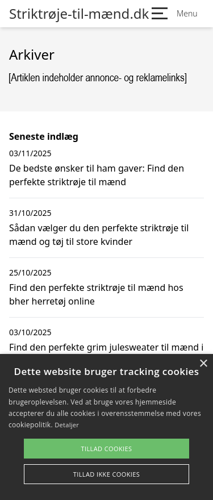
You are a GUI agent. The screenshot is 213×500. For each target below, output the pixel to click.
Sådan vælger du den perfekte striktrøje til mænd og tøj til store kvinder (99, 235)
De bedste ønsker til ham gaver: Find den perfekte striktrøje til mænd (96, 175)
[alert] (106, 427)
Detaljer (67, 424)
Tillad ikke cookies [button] (106, 474)
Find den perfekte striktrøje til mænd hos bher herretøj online (96, 294)
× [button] (203, 364)
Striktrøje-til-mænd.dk (79, 14)
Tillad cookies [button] (106, 448)
